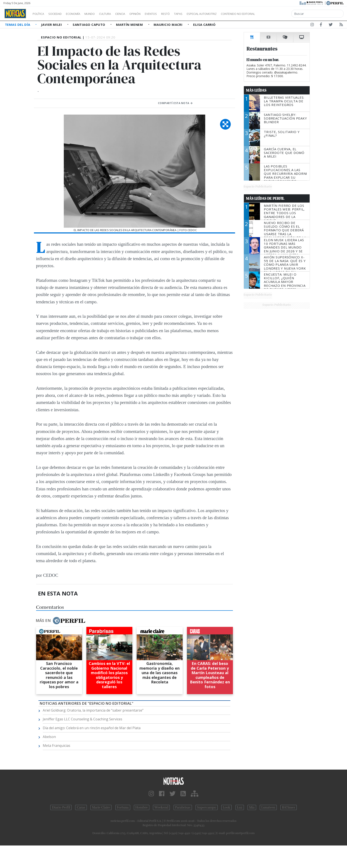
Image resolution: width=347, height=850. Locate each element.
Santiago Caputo (89, 24)
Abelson (49, 736)
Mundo (99, 14)
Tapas (203, 14)
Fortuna (123, 807)
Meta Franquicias (56, 745)
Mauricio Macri (168, 24)
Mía (252, 807)
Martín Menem (130, 24)
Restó (188, 14)
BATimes (288, 807)
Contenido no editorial (274, 14)
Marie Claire (101, 807)
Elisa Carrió (204, 24)
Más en (60, 620)
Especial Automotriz (230, 14)
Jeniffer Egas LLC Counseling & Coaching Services (82, 719)
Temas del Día (18, 24)
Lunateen (268, 807)
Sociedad (59, 14)
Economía (80, 14)
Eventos (171, 14)
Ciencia (135, 14)
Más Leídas (256, 90)
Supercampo (206, 807)
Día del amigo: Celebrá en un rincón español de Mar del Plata (92, 728)
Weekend (161, 807)
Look (226, 807)
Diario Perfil (61, 807)
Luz (239, 807)
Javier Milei (52, 24)
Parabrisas (182, 807)
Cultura (117, 14)
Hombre (141, 807)
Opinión (152, 14)
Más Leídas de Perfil (265, 198)
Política (40, 14)
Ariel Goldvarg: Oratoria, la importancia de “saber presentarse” (93, 710)
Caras (81, 807)
